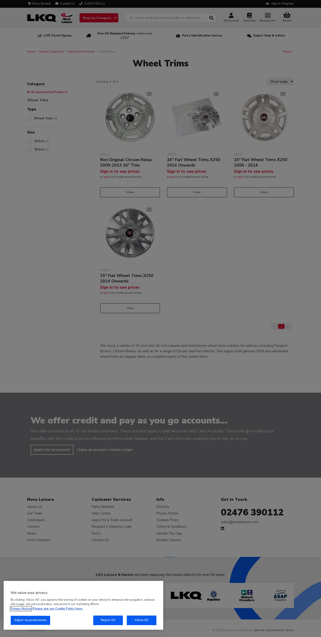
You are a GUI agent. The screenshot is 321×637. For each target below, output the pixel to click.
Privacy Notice (20, 609)
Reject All (108, 620)
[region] (83, 605)
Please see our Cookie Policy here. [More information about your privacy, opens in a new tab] (58, 609)
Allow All (141, 620)
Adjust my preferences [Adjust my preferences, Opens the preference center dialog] (30, 620)
